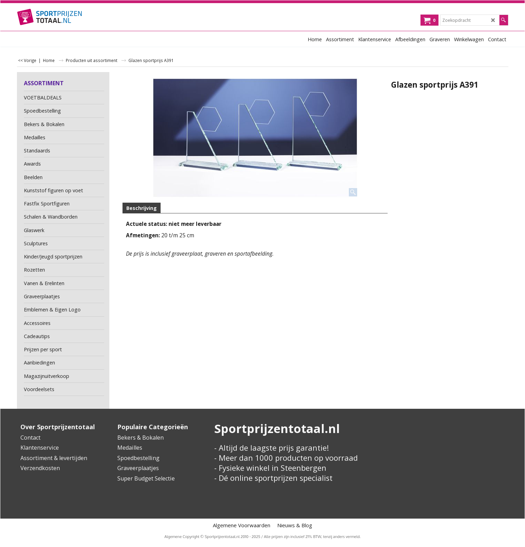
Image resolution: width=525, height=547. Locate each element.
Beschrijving (141, 208)
